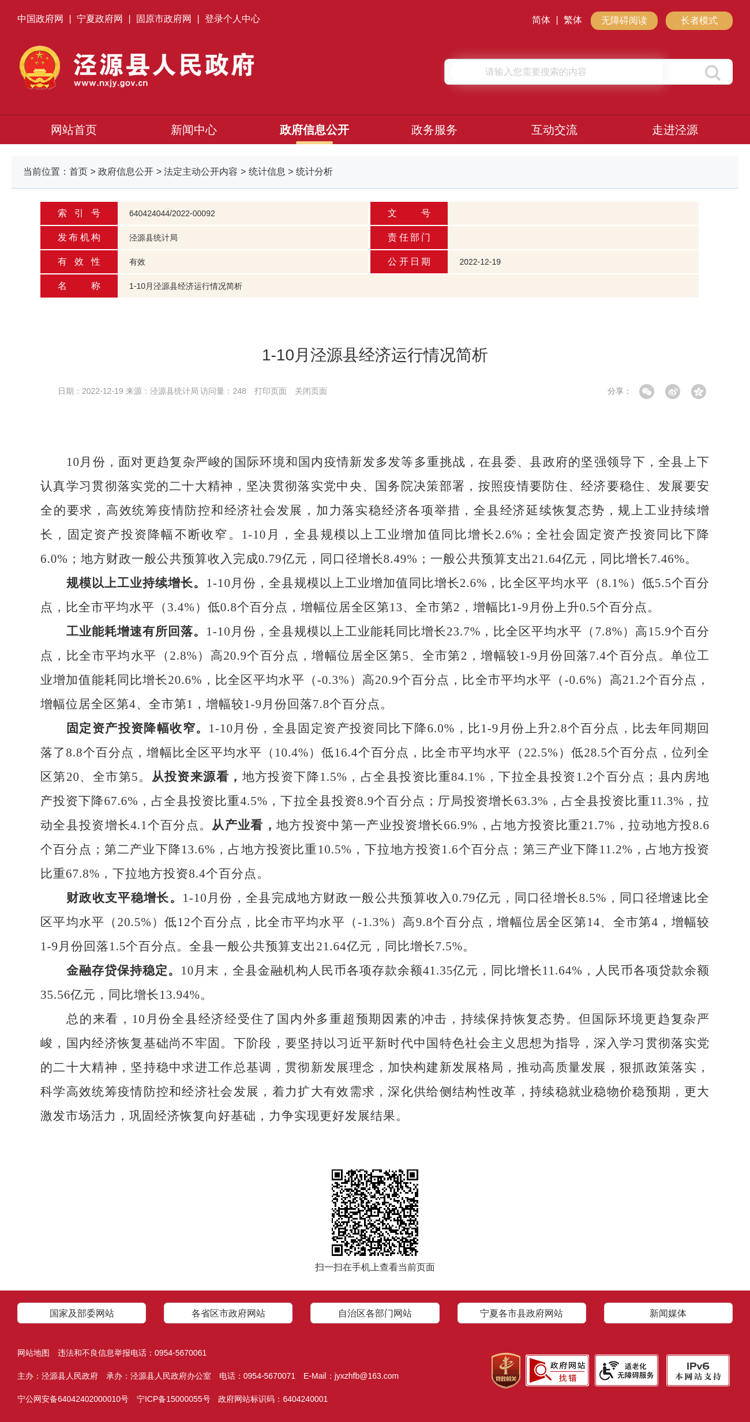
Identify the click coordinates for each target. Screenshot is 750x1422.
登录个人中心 (232, 19)
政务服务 (434, 129)
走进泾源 (675, 129)
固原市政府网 (164, 19)
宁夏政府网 (100, 19)
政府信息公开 (314, 129)
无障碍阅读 (624, 20)
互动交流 (554, 129)
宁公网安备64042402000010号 (73, 1399)
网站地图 (33, 1352)
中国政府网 (40, 19)
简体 (541, 20)
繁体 (573, 20)
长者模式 (699, 20)
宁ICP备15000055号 (174, 1399)
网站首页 (74, 129)
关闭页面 (311, 391)
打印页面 (270, 391)
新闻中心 (194, 129)
